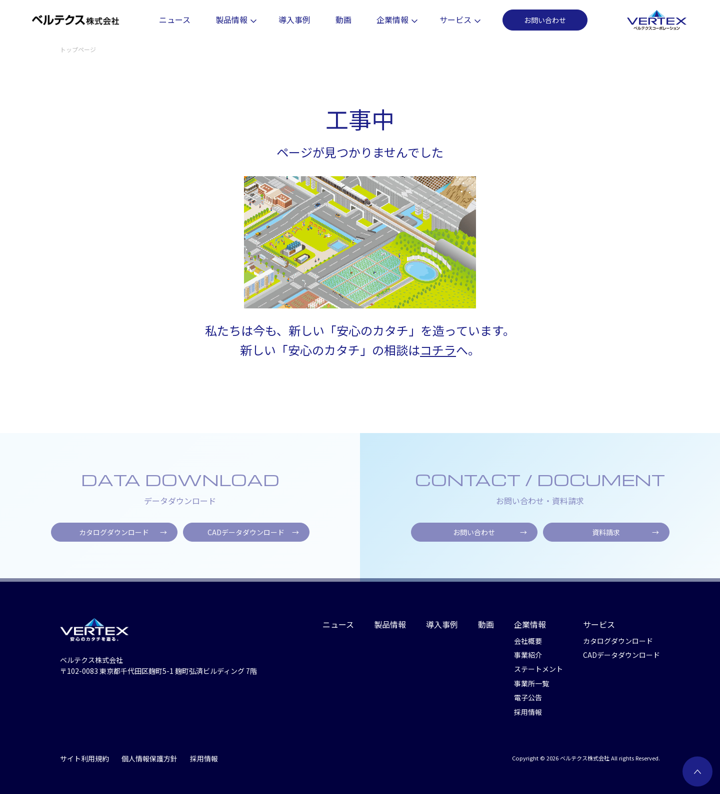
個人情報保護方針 (150, 758)
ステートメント (538, 669)
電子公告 (528, 697)
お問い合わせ (545, 20)
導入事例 (294, 20)
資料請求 (625, 536)
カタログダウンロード (123, 536)
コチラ (438, 349)
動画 (344, 20)
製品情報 (235, 20)
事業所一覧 (531, 683)
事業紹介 (528, 655)
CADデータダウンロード (253, 536)
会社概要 (528, 641)
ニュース (174, 20)
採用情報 (528, 712)
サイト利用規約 (84, 758)
